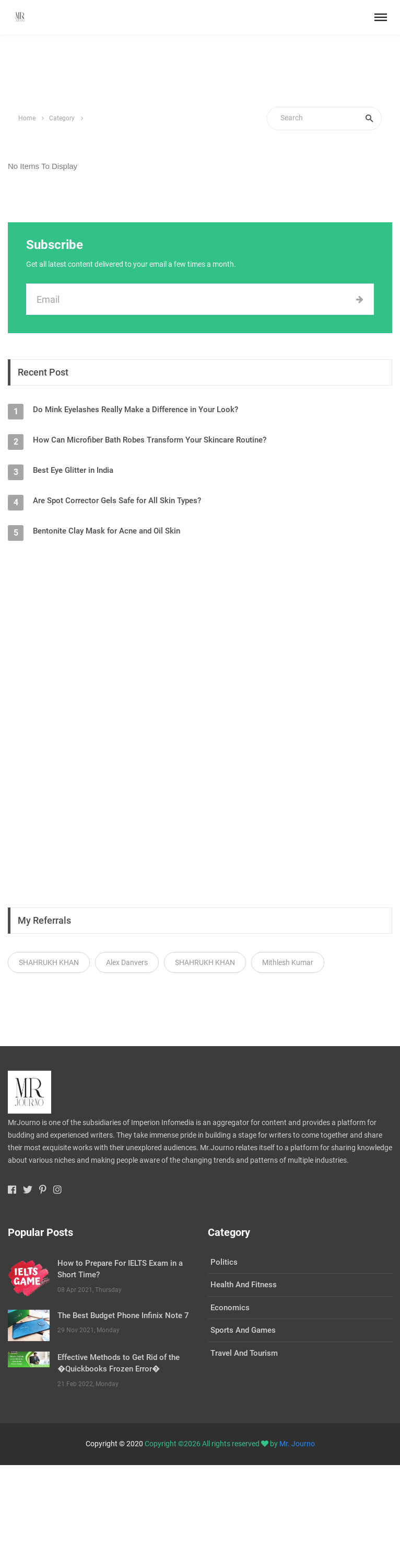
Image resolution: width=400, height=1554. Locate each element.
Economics (230, 1307)
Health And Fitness (243, 1284)
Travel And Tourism (244, 1353)
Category (62, 118)
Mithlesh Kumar (287, 962)
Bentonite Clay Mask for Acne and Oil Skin (106, 531)
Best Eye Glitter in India (73, 470)
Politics (224, 1262)
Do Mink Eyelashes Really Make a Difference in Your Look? (135, 409)
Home (27, 118)
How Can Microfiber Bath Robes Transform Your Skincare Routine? (149, 440)
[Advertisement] (200, 70)
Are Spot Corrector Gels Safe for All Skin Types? (117, 500)
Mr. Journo (297, 1443)
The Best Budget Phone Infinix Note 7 (123, 1315)
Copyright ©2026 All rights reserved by (212, 1443)
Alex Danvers (127, 962)
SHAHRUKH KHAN (49, 962)
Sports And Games (243, 1330)
